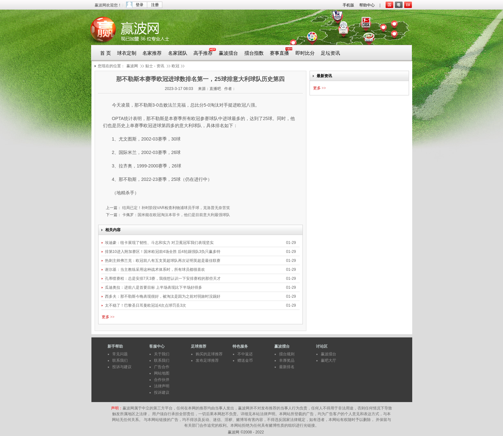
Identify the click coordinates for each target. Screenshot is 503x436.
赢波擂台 (228, 53)
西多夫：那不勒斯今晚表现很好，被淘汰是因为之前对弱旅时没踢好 (163, 296)
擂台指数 (254, 53)
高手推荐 (203, 53)
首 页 (105, 53)
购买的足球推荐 (209, 354)
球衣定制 (126, 53)
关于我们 (161, 354)
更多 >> (108, 317)
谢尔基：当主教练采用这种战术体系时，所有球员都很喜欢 (155, 269)
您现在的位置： (111, 66)
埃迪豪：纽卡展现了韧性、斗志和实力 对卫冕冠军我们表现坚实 (160, 242)
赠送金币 (245, 360)
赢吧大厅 (328, 360)
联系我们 (120, 360)
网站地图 (161, 373)
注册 (155, 5)
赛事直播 (279, 53)
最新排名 (286, 367)
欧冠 (175, 66)
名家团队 (177, 53)
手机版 (348, 5)
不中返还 (245, 354)
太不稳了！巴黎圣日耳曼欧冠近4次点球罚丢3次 (145, 305)
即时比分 (305, 53)
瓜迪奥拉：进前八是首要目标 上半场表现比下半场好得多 (153, 287)
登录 (139, 5)
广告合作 (161, 367)
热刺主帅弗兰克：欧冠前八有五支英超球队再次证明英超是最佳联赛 (163, 260)
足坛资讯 (330, 53)
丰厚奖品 (286, 360)
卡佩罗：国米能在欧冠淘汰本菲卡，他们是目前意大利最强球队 (175, 215)
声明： (117, 408)
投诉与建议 (122, 367)
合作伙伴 (161, 379)
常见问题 (120, 354)
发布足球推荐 (207, 360)
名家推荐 (152, 53)
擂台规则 (286, 354)
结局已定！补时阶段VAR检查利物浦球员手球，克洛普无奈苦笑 (175, 208)
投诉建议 (161, 392)
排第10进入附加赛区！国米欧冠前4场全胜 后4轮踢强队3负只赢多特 (163, 251)
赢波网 (132, 66)
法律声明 (161, 386)
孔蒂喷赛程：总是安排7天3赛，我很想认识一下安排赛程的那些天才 (163, 278)
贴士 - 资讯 (154, 66)
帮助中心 (367, 5)
